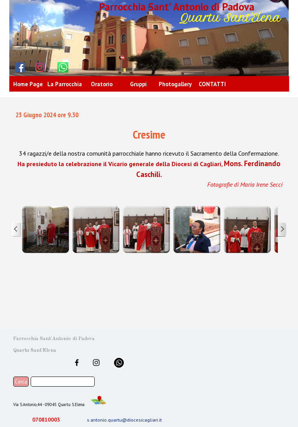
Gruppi (138, 84)
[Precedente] (16, 229)
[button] (45, 229)
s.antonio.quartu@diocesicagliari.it (124, 420)
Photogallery (175, 84)
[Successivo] (281, 229)
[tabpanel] (149, 149)
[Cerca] (63, 382)
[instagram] (40, 67)
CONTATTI (212, 84)
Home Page (28, 84)
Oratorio (102, 84)
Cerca (21, 381)
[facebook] (20, 67)
